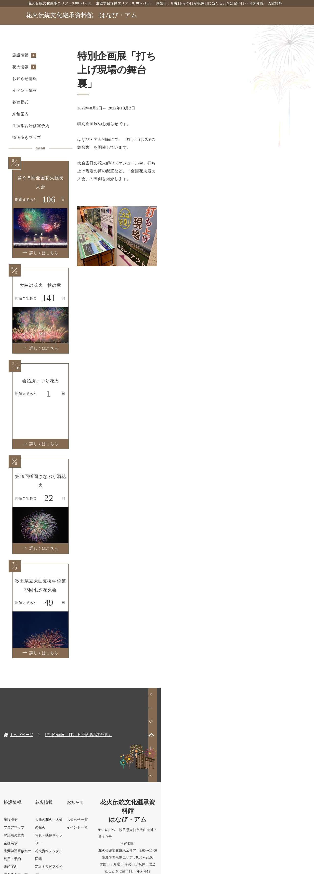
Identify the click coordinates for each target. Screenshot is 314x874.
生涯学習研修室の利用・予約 (48, 770)
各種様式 (42, 102)
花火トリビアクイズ (94, 762)
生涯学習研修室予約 (52, 126)
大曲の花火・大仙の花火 (98, 739)
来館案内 (42, 114)
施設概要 (32, 739)
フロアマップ (36, 746)
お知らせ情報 (46, 79)
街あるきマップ (48, 137)
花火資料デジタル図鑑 (96, 754)
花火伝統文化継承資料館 (81, 15)
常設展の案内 (36, 754)
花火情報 (42, 67)
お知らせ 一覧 (143, 739)
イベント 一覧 (143, 746)
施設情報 (42, 55)
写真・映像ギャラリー (96, 746)
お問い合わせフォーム (262, 830)
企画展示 (32, 762)
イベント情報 (46, 90)
